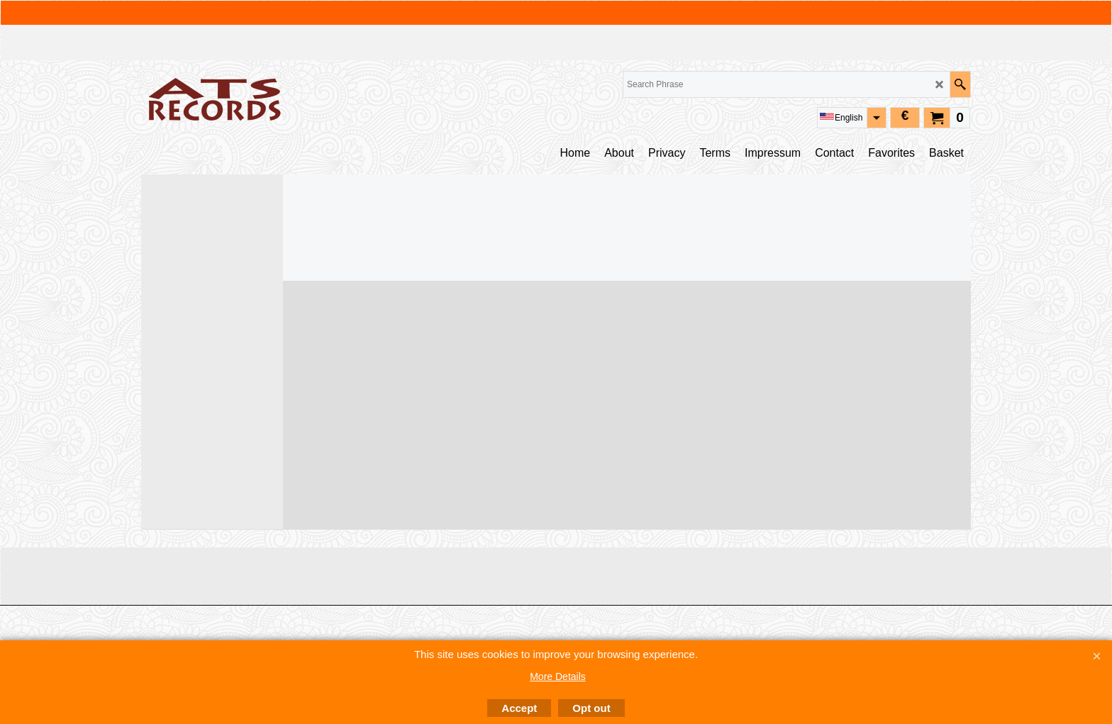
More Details (558, 676)
